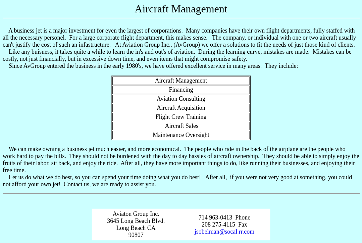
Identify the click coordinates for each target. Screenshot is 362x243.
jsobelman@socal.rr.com (225, 231)
